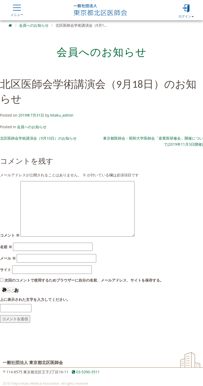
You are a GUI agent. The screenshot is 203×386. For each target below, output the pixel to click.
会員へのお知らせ (32, 126)
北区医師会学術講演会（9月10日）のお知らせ (38, 138)
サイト (5, 269)
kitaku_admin (61, 115)
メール (8, 258)
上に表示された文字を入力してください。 (35, 299)
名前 (6, 246)
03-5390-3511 (86, 371)
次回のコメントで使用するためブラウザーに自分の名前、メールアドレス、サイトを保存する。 (84, 280)
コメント (10, 235)
